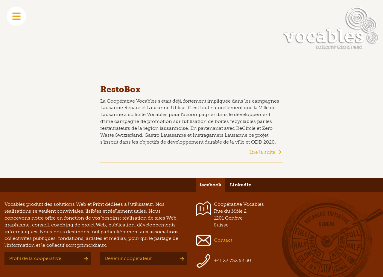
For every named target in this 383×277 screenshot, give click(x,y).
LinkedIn (241, 185)
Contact (223, 240)
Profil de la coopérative (35, 258)
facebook (210, 185)
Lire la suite (262, 152)
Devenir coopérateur (128, 258)
